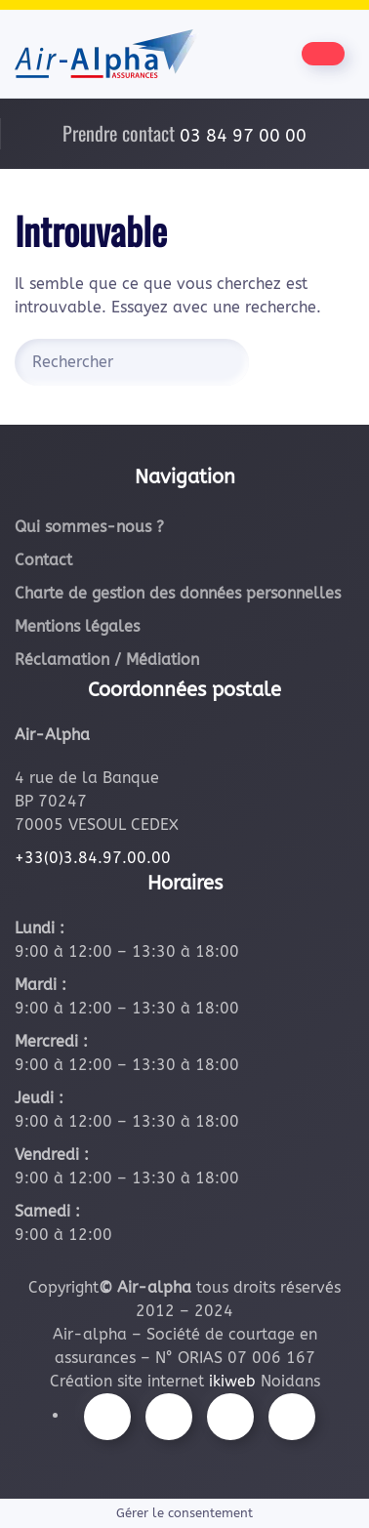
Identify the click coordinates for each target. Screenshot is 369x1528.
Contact (43, 560)
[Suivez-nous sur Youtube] (230, 1416)
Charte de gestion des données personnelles (178, 593)
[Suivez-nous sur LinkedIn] (291, 1416)
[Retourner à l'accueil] (107, 54)
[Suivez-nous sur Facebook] (107, 1416)
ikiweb (232, 1381)
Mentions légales (77, 626)
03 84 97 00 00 (243, 135)
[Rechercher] (132, 362)
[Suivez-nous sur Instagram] (168, 1416)
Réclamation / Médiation (107, 659)
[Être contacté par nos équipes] (323, 53)
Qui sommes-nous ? (89, 526)
